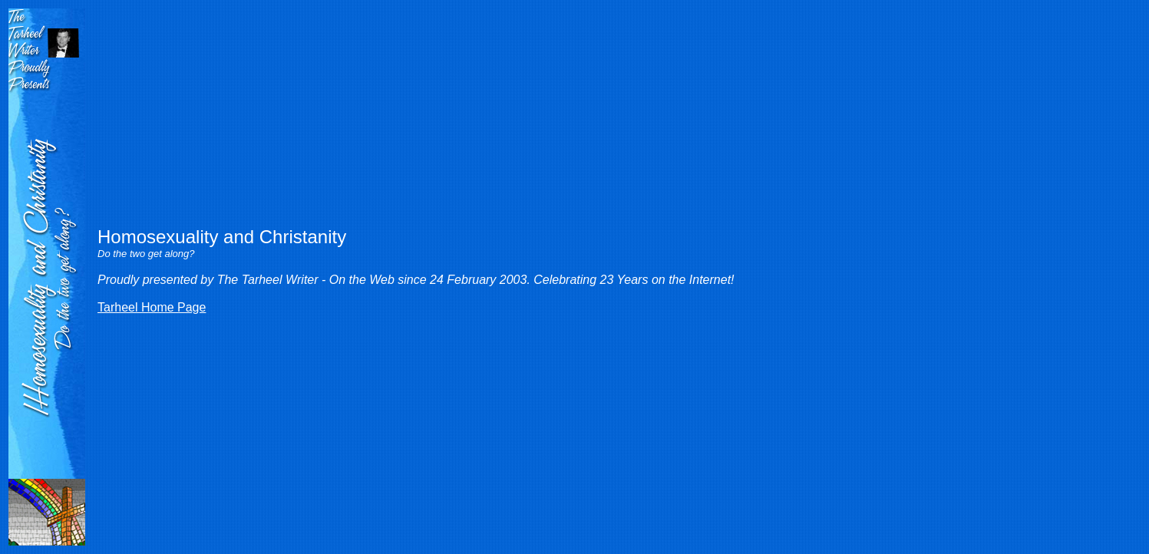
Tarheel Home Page (151, 307)
